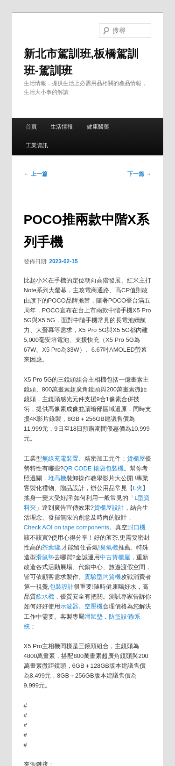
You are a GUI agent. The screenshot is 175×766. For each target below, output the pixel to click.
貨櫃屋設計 (109, 507)
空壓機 (93, 606)
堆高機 (57, 478)
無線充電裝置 (60, 458)
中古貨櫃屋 (115, 557)
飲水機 (45, 596)
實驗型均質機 (102, 576)
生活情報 (61, 126)
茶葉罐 (51, 547)
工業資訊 (37, 145)
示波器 (69, 606)
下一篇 (139, 174)
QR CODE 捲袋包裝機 (93, 468)
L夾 (137, 487)
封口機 (136, 527)
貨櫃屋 (136, 458)
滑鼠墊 (45, 557)
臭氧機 (109, 547)
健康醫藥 (98, 126)
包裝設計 (61, 586)
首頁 (31, 126)
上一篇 (36, 174)
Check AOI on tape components (67, 527)
